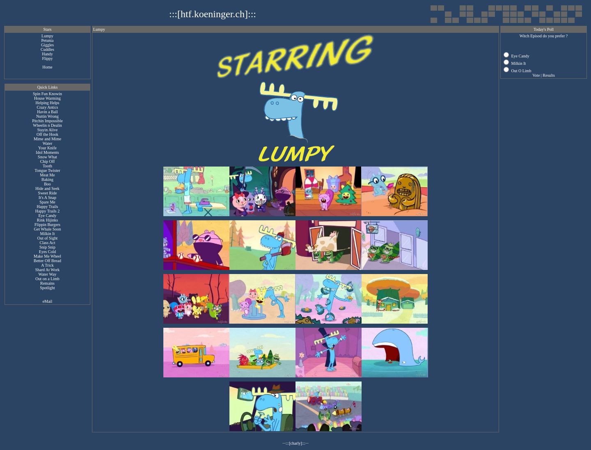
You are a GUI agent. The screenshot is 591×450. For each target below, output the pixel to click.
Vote (536, 75)
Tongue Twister (47, 170)
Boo (47, 184)
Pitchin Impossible (47, 121)
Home (47, 67)
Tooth (47, 166)
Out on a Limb (47, 278)
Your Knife (47, 148)
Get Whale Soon (47, 229)
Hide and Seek (47, 188)
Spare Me (47, 202)
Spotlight (47, 288)
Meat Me (47, 175)
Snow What (47, 157)
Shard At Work (47, 269)
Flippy (47, 58)
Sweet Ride (47, 193)
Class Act (47, 242)
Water (48, 143)
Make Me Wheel (47, 256)
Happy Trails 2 (47, 211)
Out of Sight (47, 238)
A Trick (47, 265)
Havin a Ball (47, 112)
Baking (47, 179)
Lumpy (47, 36)
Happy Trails (47, 206)
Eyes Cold (47, 251)
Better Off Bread (47, 260)
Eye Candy (47, 215)
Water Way (47, 274)
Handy (47, 54)
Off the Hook (47, 134)
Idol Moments (47, 152)
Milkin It (47, 233)
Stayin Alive (47, 130)
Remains (47, 283)
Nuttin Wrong (47, 116)
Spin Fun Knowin (47, 93)
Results (548, 75)
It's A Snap (47, 197)
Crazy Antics (47, 107)
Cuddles (47, 49)
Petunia (47, 40)
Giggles (47, 45)
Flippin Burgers (47, 224)
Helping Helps (47, 103)
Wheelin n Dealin (47, 125)
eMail (47, 301)
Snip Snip (47, 247)
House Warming (47, 98)
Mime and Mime (47, 139)
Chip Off (47, 161)
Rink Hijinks (47, 220)
